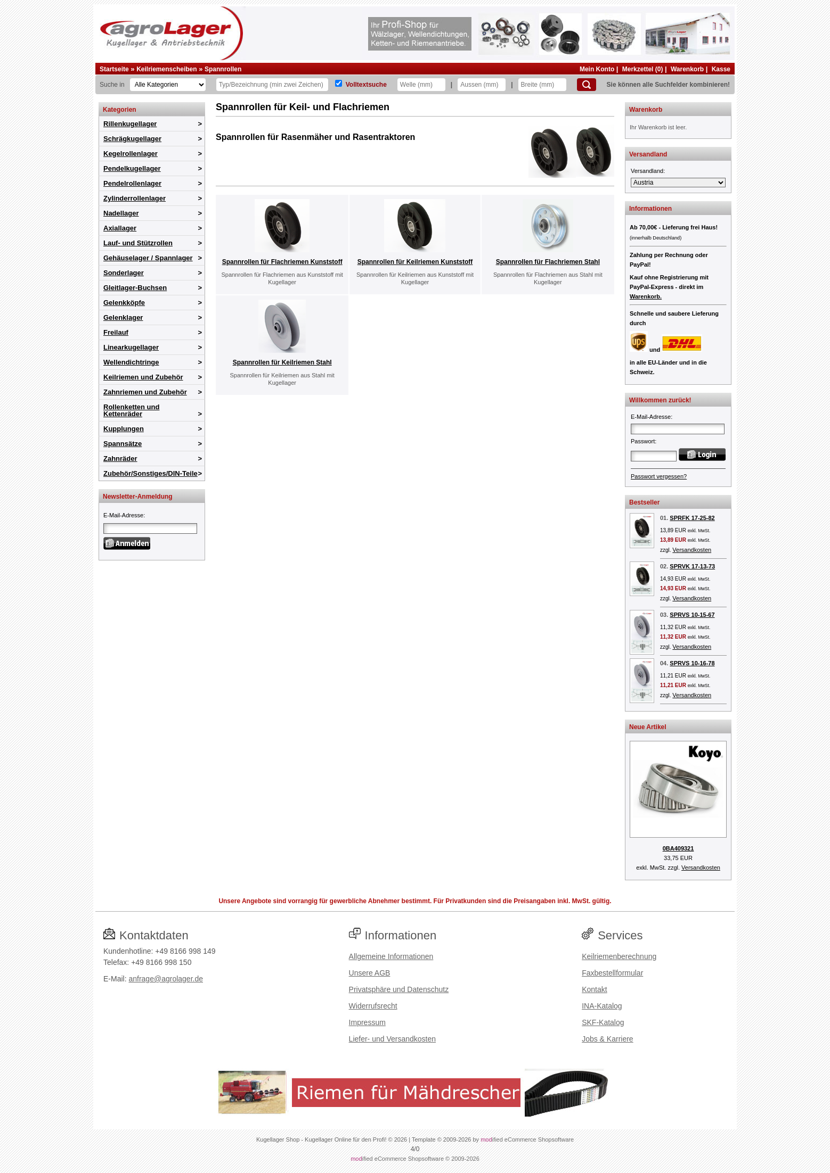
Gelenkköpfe (124, 303)
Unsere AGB (369, 973)
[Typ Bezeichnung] (272, 84)
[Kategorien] (168, 84)
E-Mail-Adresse (123, 515)
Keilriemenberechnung (619, 956)
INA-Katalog (602, 1006)
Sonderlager (123, 273)
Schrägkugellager (132, 139)
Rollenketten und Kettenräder (131, 410)
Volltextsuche (366, 84)
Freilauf (115, 332)
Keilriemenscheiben (166, 69)
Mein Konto (597, 69)
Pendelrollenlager (132, 183)
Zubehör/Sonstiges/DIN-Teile (150, 473)
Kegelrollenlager (130, 154)
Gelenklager (123, 317)
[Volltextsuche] (338, 83)
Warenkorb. (646, 296)
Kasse (721, 69)
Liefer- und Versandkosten (392, 1039)
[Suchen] (586, 84)
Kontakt (594, 989)
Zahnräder (120, 458)
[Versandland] (678, 182)
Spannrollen (223, 69)
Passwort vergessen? (659, 476)
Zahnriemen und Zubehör (145, 392)
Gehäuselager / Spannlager (148, 258)
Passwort (643, 441)
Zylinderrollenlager (134, 198)
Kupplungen (123, 429)
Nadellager (121, 213)
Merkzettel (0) (642, 69)
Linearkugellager (131, 347)
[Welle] (421, 84)
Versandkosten (691, 550)
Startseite (114, 69)
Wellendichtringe (131, 362)
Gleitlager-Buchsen (135, 288)
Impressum (367, 1022)
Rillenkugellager (130, 124)
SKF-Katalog (603, 1022)
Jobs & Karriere (607, 1039)
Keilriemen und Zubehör (143, 377)
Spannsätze (122, 444)
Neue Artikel (647, 727)
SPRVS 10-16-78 (692, 663)
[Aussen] (482, 84)
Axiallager (119, 228)
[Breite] (542, 84)
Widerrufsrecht (373, 1006)
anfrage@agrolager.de (165, 978)
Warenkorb (687, 69)
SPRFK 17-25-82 (692, 518)
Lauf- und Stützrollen (138, 243)
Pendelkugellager (132, 168)
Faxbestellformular (612, 973)
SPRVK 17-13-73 (692, 566)
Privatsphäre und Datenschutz (399, 989)
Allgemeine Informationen (391, 956)
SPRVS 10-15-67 (692, 615)
